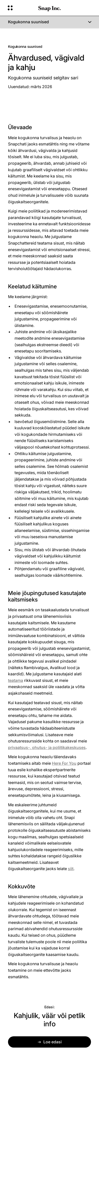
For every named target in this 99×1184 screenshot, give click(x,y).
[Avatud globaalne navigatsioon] (19, 8)
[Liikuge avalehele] (49, 8)
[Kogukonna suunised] (49, 22)
